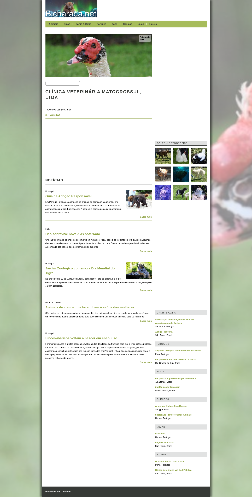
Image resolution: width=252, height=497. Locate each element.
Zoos (115, 24)
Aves (142, 39)
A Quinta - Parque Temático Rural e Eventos (178, 350)
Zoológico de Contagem (167, 387)
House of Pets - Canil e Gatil (170, 461)
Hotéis (153, 24)
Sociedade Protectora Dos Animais (173, 414)
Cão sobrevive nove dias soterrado (72, 234)
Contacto (66, 491)
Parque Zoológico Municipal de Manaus (175, 378)
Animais (53, 24)
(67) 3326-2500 (53, 115)
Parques (101, 24)
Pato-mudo (145, 37)
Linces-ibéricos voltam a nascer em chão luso (81, 338)
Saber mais (146, 217)
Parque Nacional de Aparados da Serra (175, 359)
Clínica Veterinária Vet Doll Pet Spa (173, 470)
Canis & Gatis (83, 24)
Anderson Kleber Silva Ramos (171, 406)
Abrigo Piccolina (164, 331)
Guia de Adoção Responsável (68, 196)
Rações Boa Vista (164, 442)
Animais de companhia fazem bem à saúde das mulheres (89, 307)
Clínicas (127, 24)
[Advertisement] (153, 8)
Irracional (160, 433)
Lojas (141, 24)
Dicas (67, 24)
